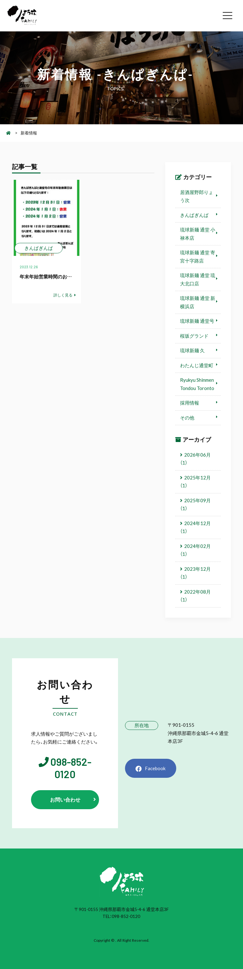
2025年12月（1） (195, 481)
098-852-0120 (70, 768)
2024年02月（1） (195, 550)
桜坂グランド (194, 335)
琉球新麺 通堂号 (197, 320)
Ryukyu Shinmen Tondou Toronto (197, 384)
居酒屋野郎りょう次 (196, 196)
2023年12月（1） (195, 573)
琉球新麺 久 (192, 350)
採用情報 (189, 402)
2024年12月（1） (195, 527)
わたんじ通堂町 (196, 365)
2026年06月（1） (195, 458)
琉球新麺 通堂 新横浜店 (197, 302)
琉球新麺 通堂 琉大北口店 (197, 279)
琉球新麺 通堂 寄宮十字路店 (197, 256)
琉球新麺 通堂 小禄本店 (197, 233)
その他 (187, 417)
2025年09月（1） (195, 504)
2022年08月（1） (195, 595)
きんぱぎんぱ (194, 214)
